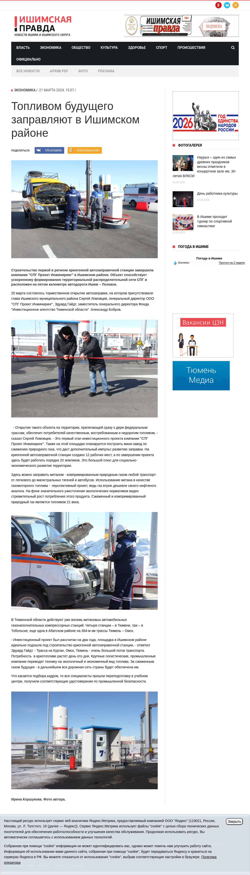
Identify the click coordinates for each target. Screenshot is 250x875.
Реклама (106, 71)
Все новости (28, 71)
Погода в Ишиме (209, 258)
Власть (23, 48)
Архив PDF (59, 71)
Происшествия (191, 48)
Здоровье (137, 48)
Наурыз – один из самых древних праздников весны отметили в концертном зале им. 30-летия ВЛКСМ (204, 166)
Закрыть (234, 821)
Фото (83, 71)
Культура (109, 48)
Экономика (51, 48)
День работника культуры (217, 193)
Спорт (161, 48)
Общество (81, 48)
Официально (28, 59)
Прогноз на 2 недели (232, 262)
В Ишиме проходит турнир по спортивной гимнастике (214, 221)
